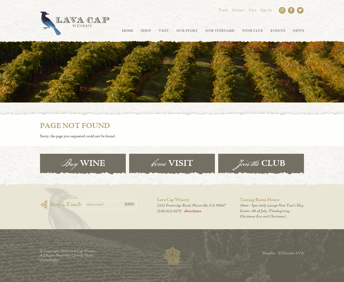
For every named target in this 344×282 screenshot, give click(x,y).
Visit (164, 30)
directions (192, 211)
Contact (238, 10)
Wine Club (252, 30)
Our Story (187, 30)
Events (277, 30)
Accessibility (49, 260)
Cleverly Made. (82, 255)
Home (128, 30)
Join (129, 204)
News (298, 30)
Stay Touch (65, 205)
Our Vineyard (219, 30)
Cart (252, 10)
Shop (146, 30)
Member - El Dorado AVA (283, 253)
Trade (223, 10)
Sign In (266, 10)
